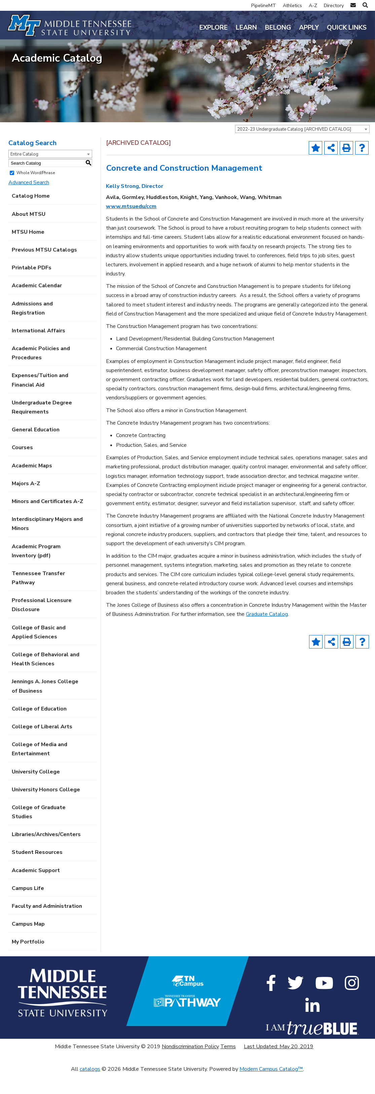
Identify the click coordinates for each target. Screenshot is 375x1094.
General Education (36, 450)
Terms (228, 1066)
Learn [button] (246, 27)
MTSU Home (28, 252)
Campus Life (28, 908)
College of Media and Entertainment (39, 769)
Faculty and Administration (47, 926)
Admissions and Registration (32, 328)
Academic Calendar (37, 305)
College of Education (39, 728)
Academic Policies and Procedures (41, 373)
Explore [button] (213, 27)
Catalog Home (31, 216)
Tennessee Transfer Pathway (38, 598)
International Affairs (38, 350)
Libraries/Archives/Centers (46, 854)
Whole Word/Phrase (35, 192)
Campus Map (28, 944)
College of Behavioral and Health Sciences (45, 679)
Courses (22, 467)
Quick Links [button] (347, 27)
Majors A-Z (26, 503)
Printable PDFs (31, 288)
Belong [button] (278, 27)
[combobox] (302, 149)
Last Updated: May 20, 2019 (278, 1066)
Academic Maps (32, 485)
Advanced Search (28, 202)
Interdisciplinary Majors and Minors (47, 544)
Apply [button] (309, 27)
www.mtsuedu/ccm (131, 226)
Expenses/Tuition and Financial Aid (40, 400)
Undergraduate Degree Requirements (42, 427)
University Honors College (46, 809)
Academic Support (36, 890)
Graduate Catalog (267, 634)
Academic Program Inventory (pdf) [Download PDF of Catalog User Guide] (36, 571)
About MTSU (28, 234)
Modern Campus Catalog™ (271, 1089)
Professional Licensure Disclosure (42, 625)
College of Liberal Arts (42, 746)
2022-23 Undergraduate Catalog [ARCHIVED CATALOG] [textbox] (294, 149)
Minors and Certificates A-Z (47, 521)
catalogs (90, 1089)
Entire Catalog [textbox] (24, 174)
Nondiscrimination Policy (190, 1066)
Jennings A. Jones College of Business (45, 706)
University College (36, 791)
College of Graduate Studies (39, 832)
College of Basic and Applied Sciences (39, 652)
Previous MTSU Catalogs (44, 269)
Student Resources (37, 872)
